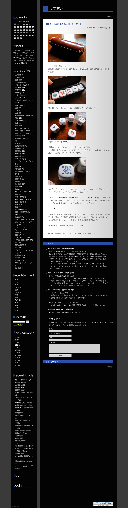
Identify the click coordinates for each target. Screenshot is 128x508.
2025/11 (18, 353)
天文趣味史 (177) (21, 146)
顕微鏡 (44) (19, 189)
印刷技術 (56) (19, 232)
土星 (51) (18, 113)
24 (21, 35)
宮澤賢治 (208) (20, 151)
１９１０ (18, 443)
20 (30, 33)
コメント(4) (77, 233)
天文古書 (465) (20, 75)
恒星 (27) (18, 123)
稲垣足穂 (58, 233)
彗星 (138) (18, 118)
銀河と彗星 (19, 438)
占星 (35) (18, 143)
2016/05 (24, 21)
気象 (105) (18, 204)
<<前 (108, 17)
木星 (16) (18, 110)
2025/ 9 (17, 358)
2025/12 (18, 350)
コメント (49, 243)
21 (33, 33)
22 (15, 35)
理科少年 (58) (19, 166)
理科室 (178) (19, 169)
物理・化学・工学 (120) (23, 199)
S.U (16, 280)
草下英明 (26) (19, 156)
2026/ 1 (17, 348)
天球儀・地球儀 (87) (22, 82)
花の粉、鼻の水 (20, 453)
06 (30, 27)
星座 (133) (18, 126)
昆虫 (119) (18, 186)
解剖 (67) (18, 194)
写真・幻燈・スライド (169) (24, 219)
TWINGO (18, 287)
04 (24, 27)
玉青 (16, 282)
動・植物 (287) (20, 184)
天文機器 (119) (20, 87)
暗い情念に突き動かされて (24, 446)
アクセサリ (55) (20, 227)
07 (33, 27)
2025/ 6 (17, 365)
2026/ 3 (17, 342)
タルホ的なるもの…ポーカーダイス (66, 24)
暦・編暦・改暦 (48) (22, 138)
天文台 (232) (19, 77)
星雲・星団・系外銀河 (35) (24, 131)
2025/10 (18, 355)
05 (27, 27)
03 (21, 27)
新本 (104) (18, 176)
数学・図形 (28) (20, 202)
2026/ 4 (17, 340)
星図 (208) (18, 80)
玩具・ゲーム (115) (21, 230)
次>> (111, 17)
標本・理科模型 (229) (22, 212)
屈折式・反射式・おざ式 (23, 431)
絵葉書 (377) (19, 217)
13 (30, 30)
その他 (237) (19, 260)
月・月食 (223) (20, 98)
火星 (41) (18, 108)
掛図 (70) (18, 215)
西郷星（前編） (20, 390)
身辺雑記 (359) (20, 258)
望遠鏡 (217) (19, 93)
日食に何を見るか (21, 433)
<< (20, 21)
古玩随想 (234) (20, 255)
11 (24, 30)
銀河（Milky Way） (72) (23, 128)
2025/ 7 (17, 363)
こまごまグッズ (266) (22, 237)
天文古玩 (56, 8)
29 (15, 38)
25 (24, 35)
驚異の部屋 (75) (20, 245)
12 (27, 30)
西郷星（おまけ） (21, 385)
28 (33, 35)
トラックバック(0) (89, 233)
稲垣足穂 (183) (20, 153)
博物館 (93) (19, 181)
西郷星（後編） (20, 387)
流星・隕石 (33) (20, 105)
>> (28, 21)
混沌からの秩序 (20, 441)
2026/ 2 (17, 345)
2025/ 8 (17, 360)
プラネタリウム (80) (22, 85)
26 (27, 35)
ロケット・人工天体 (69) (23, 133)
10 (21, 30)
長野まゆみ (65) (20, 159)
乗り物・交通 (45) (21, 209)
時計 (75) (18, 141)
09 (18, 30)
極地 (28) (18, 207)
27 (30, 35)
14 (33, 30)
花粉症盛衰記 (19, 436)
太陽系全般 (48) (20, 120)
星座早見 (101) (20, 90)
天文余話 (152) (20, 136)
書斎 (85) (18, 248)
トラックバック (52, 362)
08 (15, 30)
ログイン (24, 485)
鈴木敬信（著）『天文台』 (24, 403)
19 (27, 33)
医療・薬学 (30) (20, 197)
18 (24, 33)
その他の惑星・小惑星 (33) (24, 115)
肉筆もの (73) (19, 235)
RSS (24, 476)
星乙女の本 (19, 413)
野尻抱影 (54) (19, 148)
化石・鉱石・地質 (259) (23, 192)
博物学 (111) (19, 179)
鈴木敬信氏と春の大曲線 (23, 405)
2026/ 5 (17, 337)
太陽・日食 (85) (20, 95)
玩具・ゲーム (67, 233)
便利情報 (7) (19, 268)
